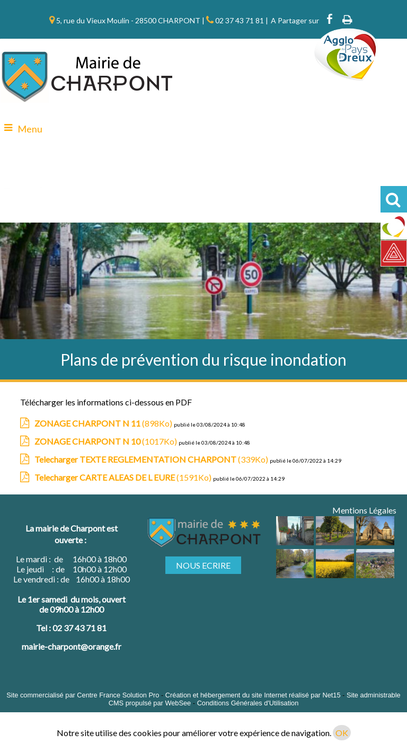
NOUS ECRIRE (203, 565)
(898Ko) (104, 423)
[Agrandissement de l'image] (295, 542)
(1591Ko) (123, 477)
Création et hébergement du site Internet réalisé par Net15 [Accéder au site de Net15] (253, 695)
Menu (29, 129)
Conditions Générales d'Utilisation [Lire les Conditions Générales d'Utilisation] (248, 703)
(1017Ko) (106, 441)
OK (341, 733)
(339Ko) (152, 459)
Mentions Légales (364, 510)
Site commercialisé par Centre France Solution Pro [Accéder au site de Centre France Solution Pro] (82, 695)
